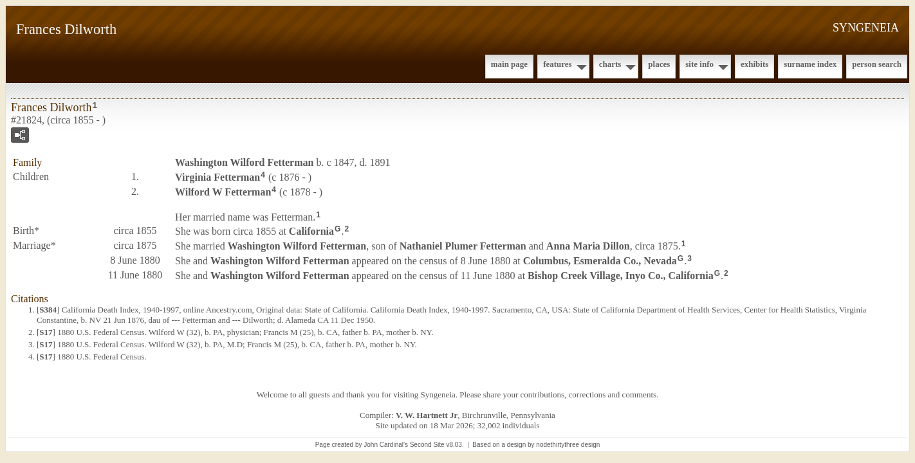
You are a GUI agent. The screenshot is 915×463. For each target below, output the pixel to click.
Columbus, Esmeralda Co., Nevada (600, 260)
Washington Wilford (244, 162)
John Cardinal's (386, 444)
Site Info (699, 64)
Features (557, 64)
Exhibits (754, 64)
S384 (48, 309)
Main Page (509, 64)
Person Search (876, 64)
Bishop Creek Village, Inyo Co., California (621, 275)
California (311, 231)
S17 (45, 332)
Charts (610, 64)
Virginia (217, 177)
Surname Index (810, 64)
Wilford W (223, 191)
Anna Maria (588, 246)
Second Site (427, 444)
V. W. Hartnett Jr (427, 415)
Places (659, 64)
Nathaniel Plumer (463, 246)
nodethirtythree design (568, 444)
